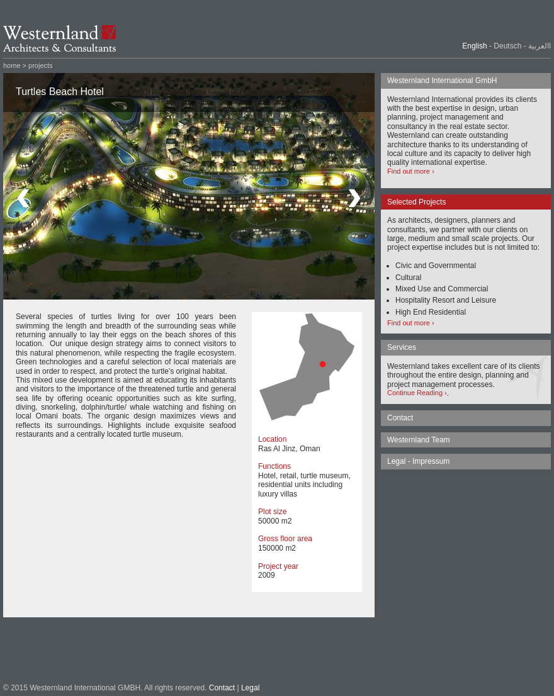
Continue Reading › (417, 392)
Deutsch (507, 46)
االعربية (539, 46)
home (12, 65)
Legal (250, 687)
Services (401, 347)
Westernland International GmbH (442, 80)
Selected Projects (416, 202)
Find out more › (410, 171)
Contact (222, 687)
